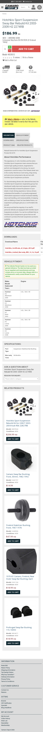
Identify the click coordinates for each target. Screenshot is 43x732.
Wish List (4, 721)
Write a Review (27, 57)
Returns (3, 692)
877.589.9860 (16, 1)
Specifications (22, 140)
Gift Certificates (6, 703)
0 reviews (16, 57)
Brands (3, 701)
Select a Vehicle (13, 119)
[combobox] (21, 378)
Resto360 (4, 665)
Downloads (9, 140)
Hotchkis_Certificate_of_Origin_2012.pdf (20, 248)
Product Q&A (9, 145)
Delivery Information (7, 677)
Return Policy (5, 668)
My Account (5, 716)
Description (9, 135)
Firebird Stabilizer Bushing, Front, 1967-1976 (18, 526)
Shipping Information (8, 670)
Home (4, 14)
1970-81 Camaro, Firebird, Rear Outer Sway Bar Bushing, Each (20, 577)
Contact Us (27, 1)
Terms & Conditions (7, 681)
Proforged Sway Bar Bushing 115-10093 (19, 628)
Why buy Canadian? (7, 674)
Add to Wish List (10, 60)
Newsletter (4, 723)
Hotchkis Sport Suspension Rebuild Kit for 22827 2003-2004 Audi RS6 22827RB (18, 423)
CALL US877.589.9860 (32, 71)
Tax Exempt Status (7, 672)
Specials (4, 705)
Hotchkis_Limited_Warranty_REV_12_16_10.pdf (22, 252)
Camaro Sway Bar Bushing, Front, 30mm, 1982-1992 (18, 475)
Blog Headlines (6, 707)
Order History (5, 718)
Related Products (24, 145)
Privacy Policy (5, 679)
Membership (5, 725)
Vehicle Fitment (22, 135)
